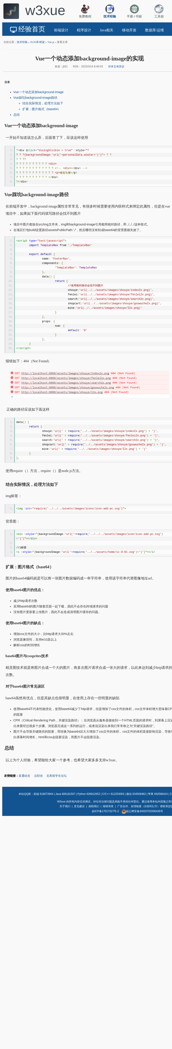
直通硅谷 (24, 775)
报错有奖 (108, 806)
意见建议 (79, 806)
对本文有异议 (116, 66)
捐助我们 (93, 806)
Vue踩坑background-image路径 (35, 97)
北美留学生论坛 (56, 775)
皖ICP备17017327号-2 (105, 811)
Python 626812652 (88, 794)
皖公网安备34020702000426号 (142, 811)
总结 (16, 114)
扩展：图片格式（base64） (41, 109)
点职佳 (38, 775)
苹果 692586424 (158, 794)
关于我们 (65, 806)
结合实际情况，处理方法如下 (42, 103)
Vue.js (50, 42)
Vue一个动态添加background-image (38, 92)
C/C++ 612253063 (113, 794)
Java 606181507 (65, 794)
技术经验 (22, 42)
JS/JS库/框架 (37, 42)
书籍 (138, 16)
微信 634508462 (136, 794)
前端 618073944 (43, 794)
